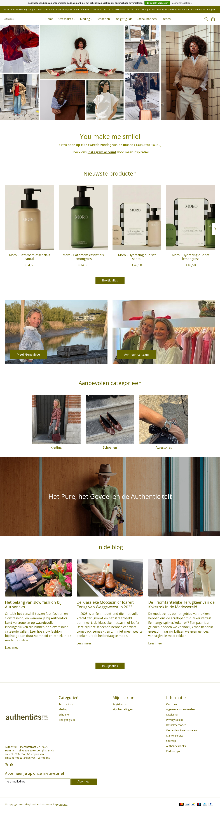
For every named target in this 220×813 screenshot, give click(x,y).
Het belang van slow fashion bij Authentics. (33, 605)
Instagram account (102, 152)
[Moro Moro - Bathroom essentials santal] (29, 217)
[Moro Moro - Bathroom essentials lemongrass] (83, 217)
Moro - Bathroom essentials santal (29, 257)
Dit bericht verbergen (157, 3)
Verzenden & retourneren (181, 732)
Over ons (171, 705)
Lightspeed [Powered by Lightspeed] (61, 806)
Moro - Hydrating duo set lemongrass (190, 257)
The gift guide (123, 19)
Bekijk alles (110, 281)
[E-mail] (38, 783)
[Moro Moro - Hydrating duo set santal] (137, 217)
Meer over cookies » (182, 3)
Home (49, 19)
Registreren (120, 705)
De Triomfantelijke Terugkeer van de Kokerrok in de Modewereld (181, 605)
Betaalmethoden (176, 726)
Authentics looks (176, 747)
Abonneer (84, 783)
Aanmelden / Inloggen (204, 9)
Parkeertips (173, 752)
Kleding (56, 448)
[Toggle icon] (206, 19)
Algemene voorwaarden (180, 711)
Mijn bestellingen (123, 711)
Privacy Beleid (174, 721)
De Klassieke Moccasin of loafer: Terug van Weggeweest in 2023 (105, 605)
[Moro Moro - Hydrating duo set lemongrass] (190, 217)
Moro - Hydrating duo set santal (137, 257)
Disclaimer (172, 716)
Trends (166, 19)
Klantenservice (174, 737)
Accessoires (164, 448)
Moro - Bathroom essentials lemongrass (83, 257)
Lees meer (12, 648)
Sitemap (171, 742)
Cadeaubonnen (147, 19)
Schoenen (103, 19)
